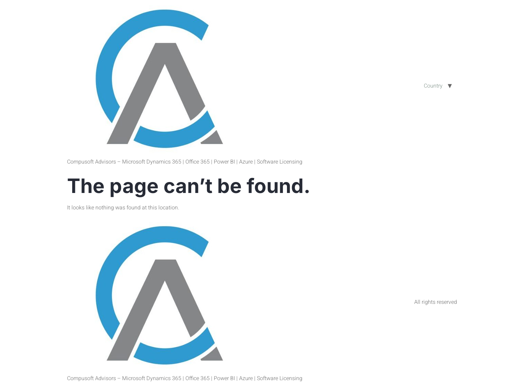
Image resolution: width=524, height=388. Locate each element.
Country (433, 86)
